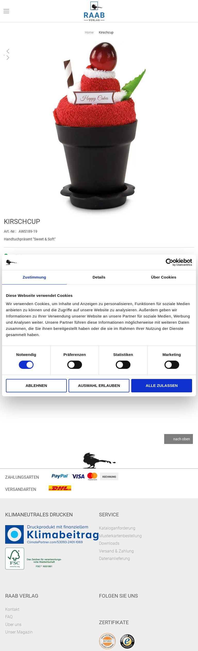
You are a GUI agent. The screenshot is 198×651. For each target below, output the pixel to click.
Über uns (13, 624)
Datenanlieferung (114, 558)
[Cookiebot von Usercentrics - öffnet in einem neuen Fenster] (169, 262)
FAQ (9, 616)
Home (89, 32)
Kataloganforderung (117, 528)
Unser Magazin (19, 632)
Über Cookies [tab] (163, 277)
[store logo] (94, 11)
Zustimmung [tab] (34, 277)
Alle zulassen (162, 385)
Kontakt (12, 609)
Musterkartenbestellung (120, 535)
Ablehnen (36, 385)
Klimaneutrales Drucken (39, 514)
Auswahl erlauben (99, 385)
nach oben (181, 439)
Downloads (109, 543)
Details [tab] (99, 277)
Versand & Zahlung (116, 551)
